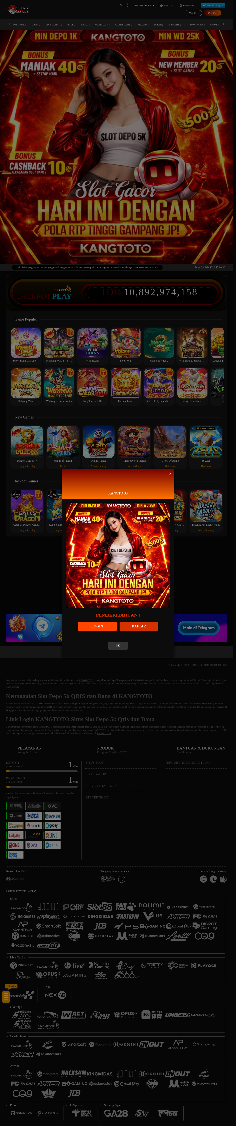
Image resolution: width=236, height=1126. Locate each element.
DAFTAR (139, 626)
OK (118, 645)
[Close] (170, 474)
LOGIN (97, 626)
